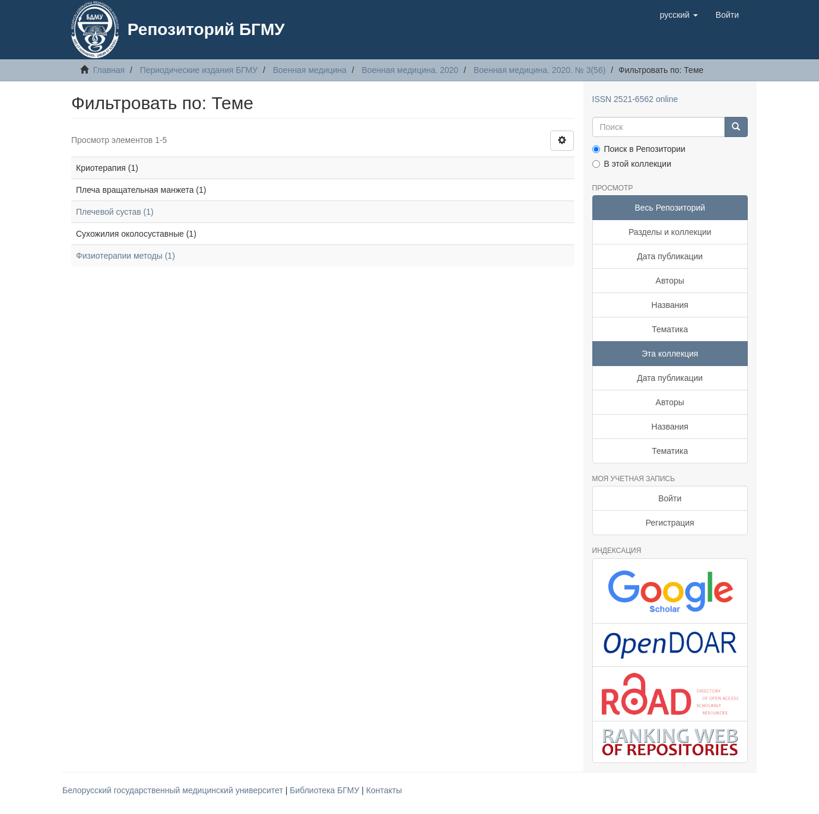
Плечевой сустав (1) (115, 212)
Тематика (670, 329)
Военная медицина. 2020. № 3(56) (539, 70)
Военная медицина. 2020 (409, 70)
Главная (109, 70)
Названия (670, 305)
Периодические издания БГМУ (199, 70)
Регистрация (670, 522)
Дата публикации (670, 256)
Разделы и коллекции (670, 232)
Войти (669, 498)
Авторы (670, 280)
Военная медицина (310, 70)
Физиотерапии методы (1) (125, 255)
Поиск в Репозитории (638, 149)
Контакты (384, 790)
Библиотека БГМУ (325, 790)
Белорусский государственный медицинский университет (173, 790)
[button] (679, 15)
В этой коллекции (631, 163)
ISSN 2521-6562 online (635, 99)
